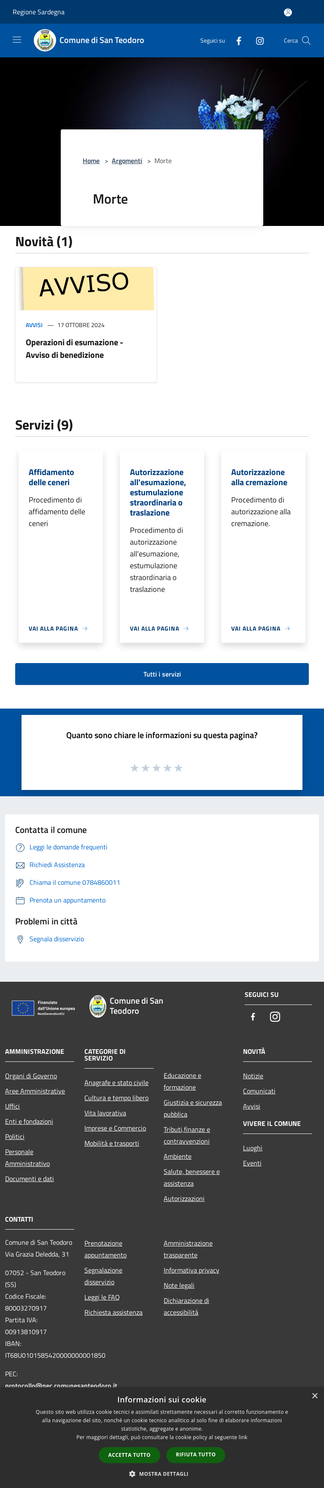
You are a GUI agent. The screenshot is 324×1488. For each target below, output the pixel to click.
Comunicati (259, 1091)
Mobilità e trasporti (111, 1143)
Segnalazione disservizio (103, 1276)
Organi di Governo (31, 1076)
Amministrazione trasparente (188, 1249)
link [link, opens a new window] (243, 1437)
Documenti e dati (29, 1179)
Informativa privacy (191, 1270)
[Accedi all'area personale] (288, 12)
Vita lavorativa (105, 1113)
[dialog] (162, 1437)
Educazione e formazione (182, 1081)
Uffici (12, 1106)
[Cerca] (306, 40)
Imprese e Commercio (115, 1128)
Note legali (179, 1285)
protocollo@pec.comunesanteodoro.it (61, 1386)
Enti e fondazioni (29, 1121)
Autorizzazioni (184, 1198)
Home (91, 161)
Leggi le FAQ (102, 1297)
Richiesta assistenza (113, 1312)
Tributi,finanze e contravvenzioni (187, 1135)
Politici (14, 1136)
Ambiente (178, 1156)
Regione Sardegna (39, 12)
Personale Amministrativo (27, 1157)
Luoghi (252, 1148)
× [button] (314, 1396)
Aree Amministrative (35, 1091)
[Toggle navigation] (17, 40)
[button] (162, 1473)
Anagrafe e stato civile (116, 1082)
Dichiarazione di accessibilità (186, 1306)
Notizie (253, 1076)
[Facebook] (235, 40)
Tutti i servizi (162, 674)
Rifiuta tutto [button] (196, 1454)
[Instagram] (256, 40)
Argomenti (127, 161)
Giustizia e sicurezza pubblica (193, 1108)
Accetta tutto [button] (129, 1454)
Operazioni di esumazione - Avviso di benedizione (74, 348)
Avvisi (34, 324)
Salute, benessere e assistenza (192, 1177)
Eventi (252, 1163)
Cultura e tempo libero (116, 1098)
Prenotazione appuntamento (105, 1249)
